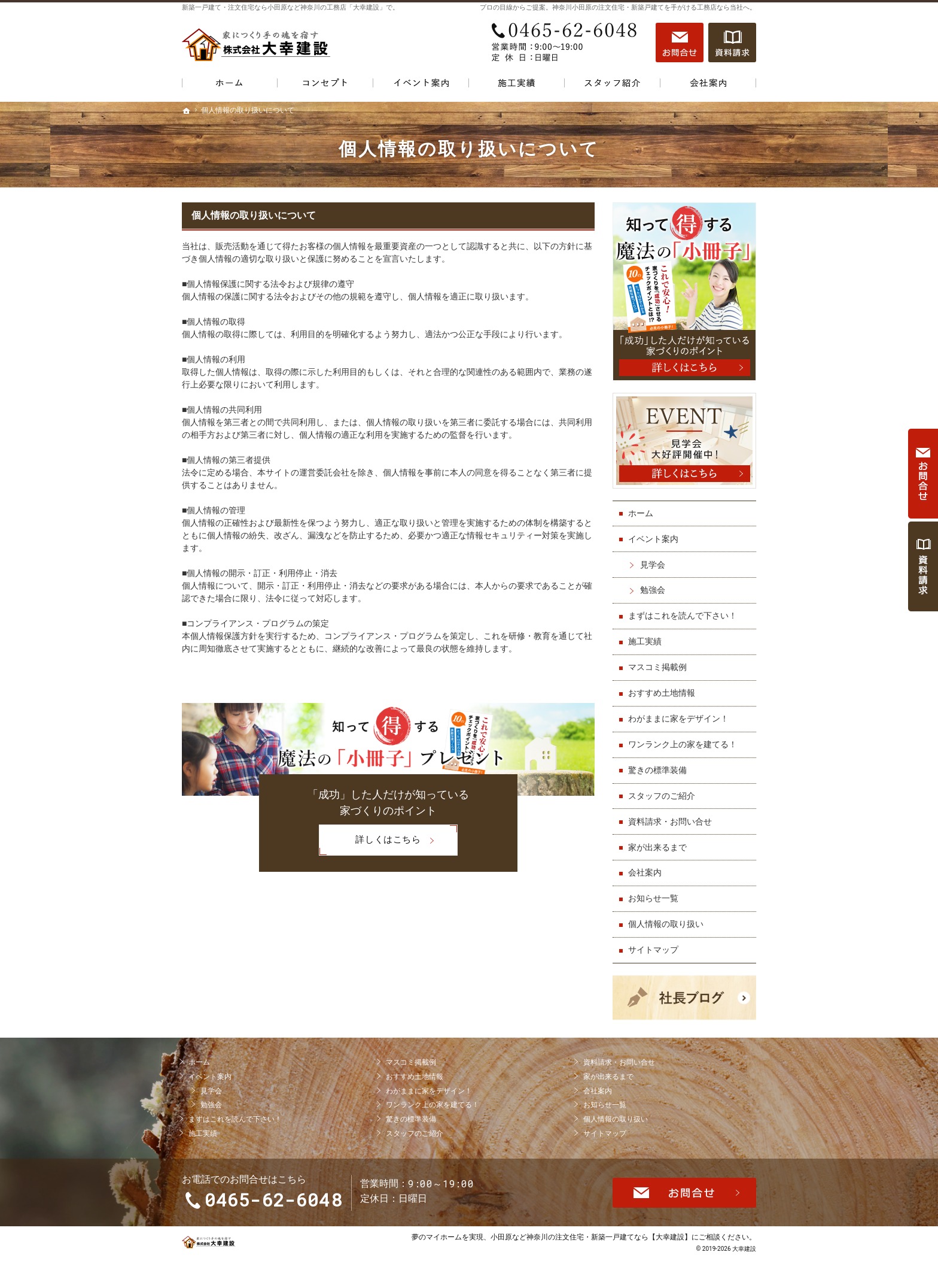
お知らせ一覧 (653, 898)
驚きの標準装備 (657, 770)
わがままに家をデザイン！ (678, 718)
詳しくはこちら (370, 840)
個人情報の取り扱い (666, 924)
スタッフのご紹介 (661, 796)
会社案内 (645, 872)
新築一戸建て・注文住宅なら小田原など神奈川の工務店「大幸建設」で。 (290, 7)
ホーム (640, 513)
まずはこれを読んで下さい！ (682, 615)
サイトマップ (653, 949)
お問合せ (680, 42)
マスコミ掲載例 (657, 667)
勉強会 (652, 590)
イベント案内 (653, 539)
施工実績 (645, 641)
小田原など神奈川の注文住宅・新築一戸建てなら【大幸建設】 (591, 1236)
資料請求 (732, 42)
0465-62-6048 (567, 42)
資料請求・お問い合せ (670, 821)
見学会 (652, 564)
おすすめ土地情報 (661, 693)
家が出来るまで (657, 847)
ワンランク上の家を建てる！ (682, 744)
